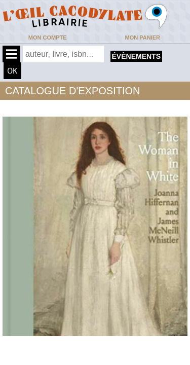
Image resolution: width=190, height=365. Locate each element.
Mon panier (142, 37)
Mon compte (47, 37)
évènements (136, 56)
